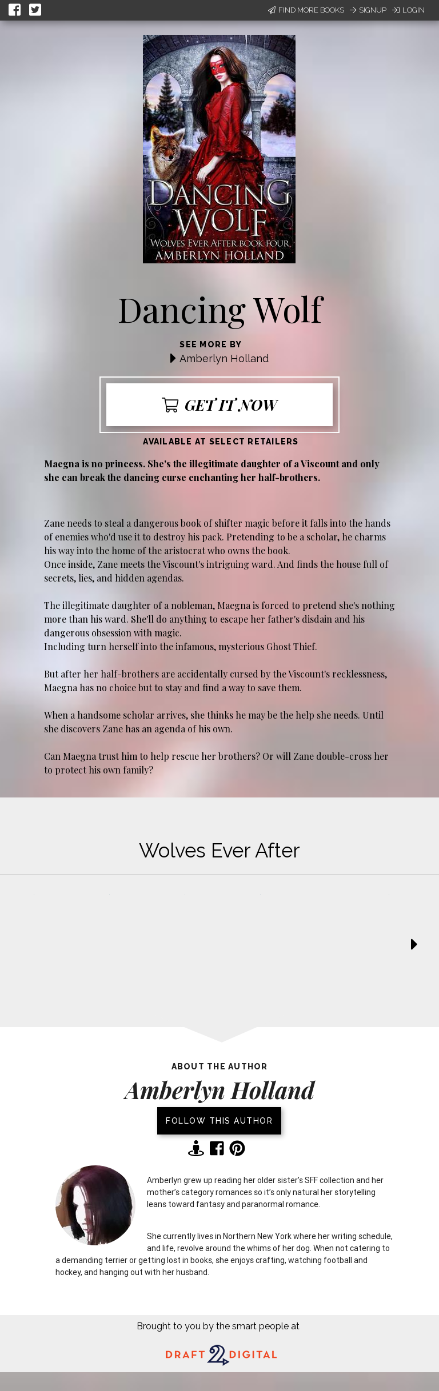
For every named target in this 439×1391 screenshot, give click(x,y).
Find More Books (306, 10)
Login (408, 10)
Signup (368, 10)
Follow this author (219, 1120)
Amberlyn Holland (224, 358)
